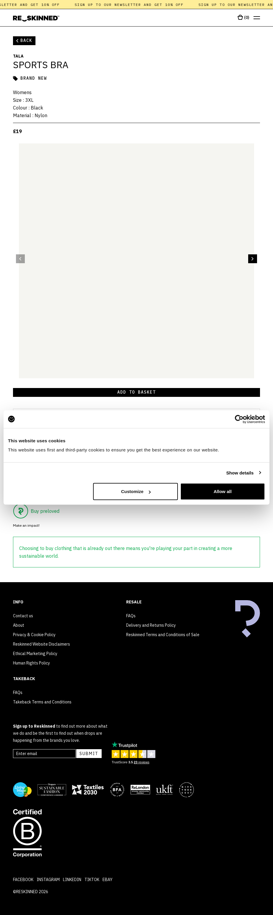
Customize (136, 491)
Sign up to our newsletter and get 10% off (131, 4)
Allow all (223, 491)
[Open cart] (243, 18)
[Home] (36, 19)
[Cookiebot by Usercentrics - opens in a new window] (239, 419)
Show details (240, 472)
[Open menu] (257, 17)
